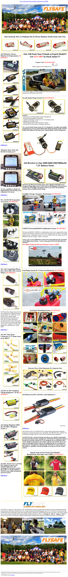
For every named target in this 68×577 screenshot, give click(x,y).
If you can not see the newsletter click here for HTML (34, 1)
